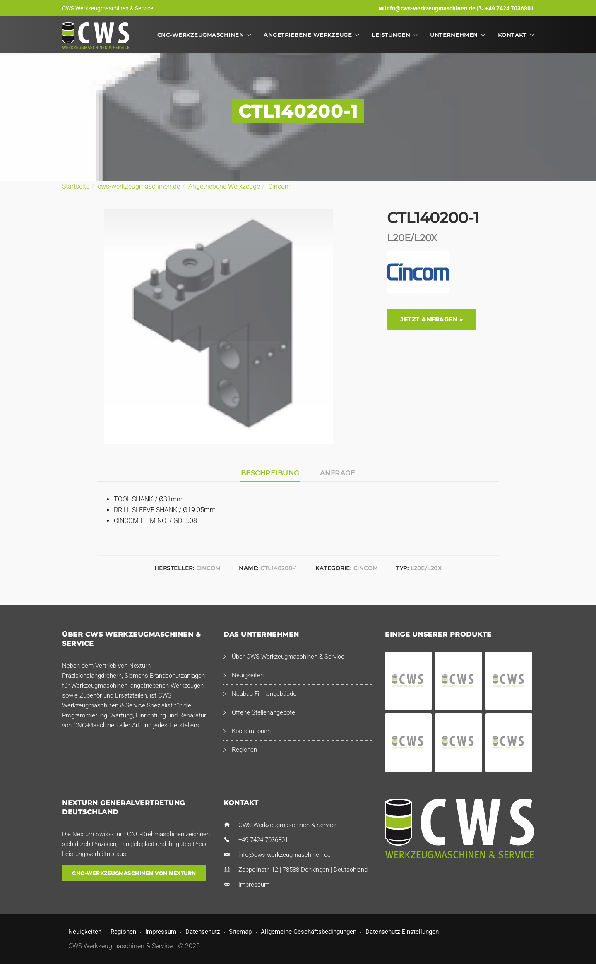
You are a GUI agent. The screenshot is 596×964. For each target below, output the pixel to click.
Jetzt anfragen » (431, 319)
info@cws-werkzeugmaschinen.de (430, 8)
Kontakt (512, 34)
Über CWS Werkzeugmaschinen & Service (288, 656)
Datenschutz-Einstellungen (402, 931)
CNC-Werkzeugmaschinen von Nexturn (134, 873)
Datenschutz (202, 931)
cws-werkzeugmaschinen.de (139, 186)
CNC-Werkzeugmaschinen (200, 34)
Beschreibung (270, 473)
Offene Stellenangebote (263, 712)
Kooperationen (251, 731)
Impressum (253, 884)
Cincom (279, 186)
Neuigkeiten (248, 675)
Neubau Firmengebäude (264, 694)
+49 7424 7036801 (509, 8)
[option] (218, 326)
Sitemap (240, 931)
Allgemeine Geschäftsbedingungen (308, 931)
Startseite (75, 186)
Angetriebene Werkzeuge (308, 34)
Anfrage (338, 473)
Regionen (244, 749)
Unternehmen (454, 34)
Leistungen (391, 34)
